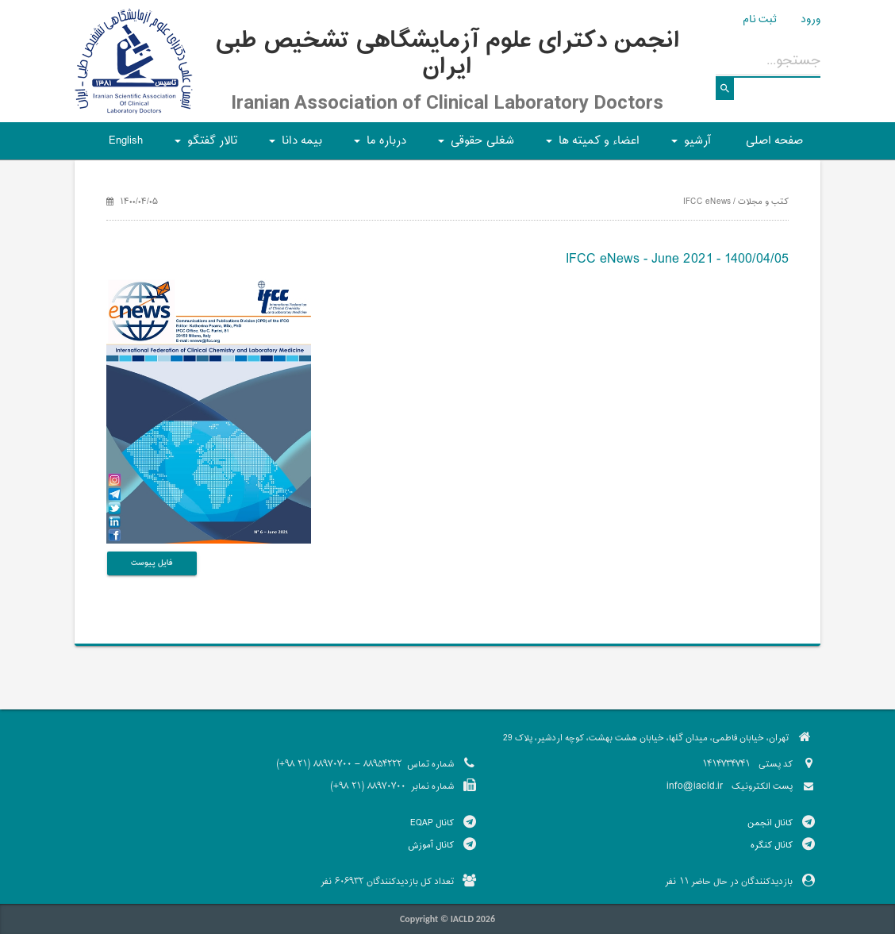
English (126, 141)
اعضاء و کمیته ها (590, 146)
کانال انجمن (770, 823)
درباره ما (377, 146)
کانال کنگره (772, 845)
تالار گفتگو (203, 146)
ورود (810, 20)
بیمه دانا (293, 146)
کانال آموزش (431, 845)
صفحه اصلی (774, 141)
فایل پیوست (152, 563)
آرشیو (688, 146)
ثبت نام (760, 20)
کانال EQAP (432, 823)
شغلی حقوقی (473, 146)
